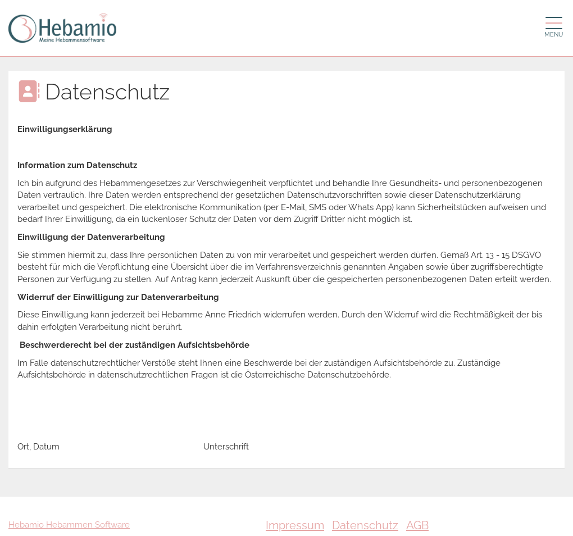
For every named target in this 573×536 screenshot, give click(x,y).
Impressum (295, 525)
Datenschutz (365, 525)
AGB (417, 525)
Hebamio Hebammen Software (69, 525)
